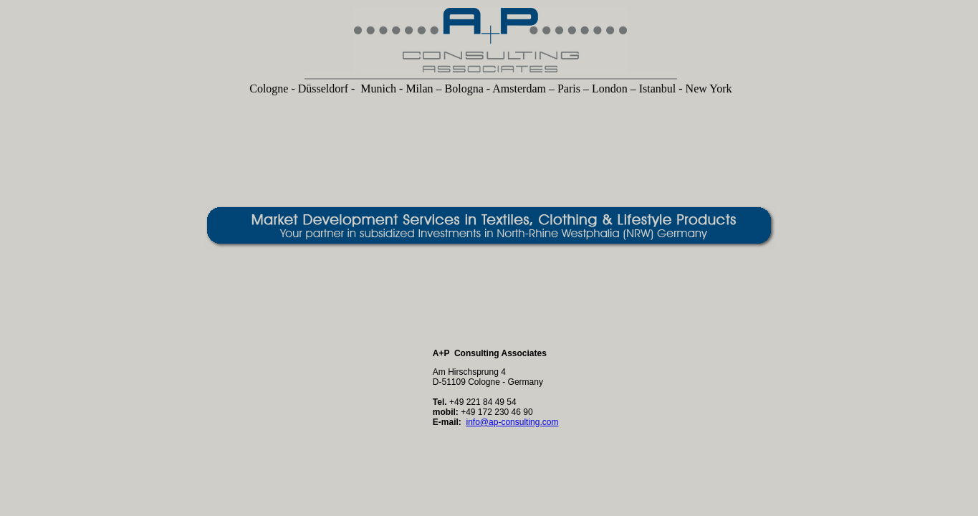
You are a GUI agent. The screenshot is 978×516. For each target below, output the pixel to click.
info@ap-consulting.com (512, 422)
